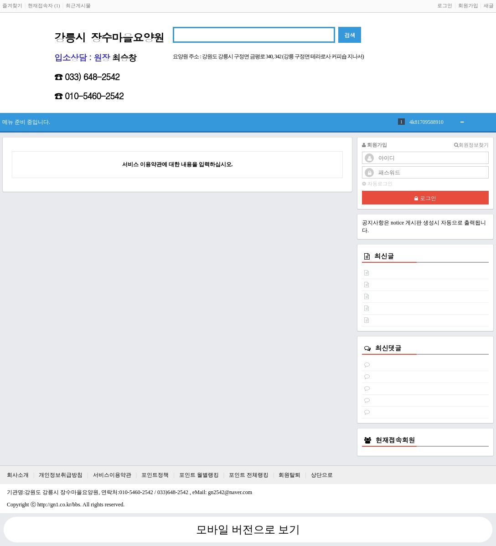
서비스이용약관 (112, 475)
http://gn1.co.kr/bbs (58, 504)
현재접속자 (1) (44, 5)
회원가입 (468, 5)
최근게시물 (78, 5)
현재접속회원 (395, 439)
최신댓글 (388, 347)
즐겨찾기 (12, 5)
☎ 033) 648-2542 (86, 76)
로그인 (444, 5)
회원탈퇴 (289, 475)
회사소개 (18, 475)
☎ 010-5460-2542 (89, 96)
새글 (489, 5)
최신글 (384, 255)
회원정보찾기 (471, 145)
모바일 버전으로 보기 (248, 530)
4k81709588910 (426, 122)
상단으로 (322, 475)
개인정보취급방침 (61, 475)
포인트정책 (155, 475)
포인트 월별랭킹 (199, 475)
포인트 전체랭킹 (249, 475)
